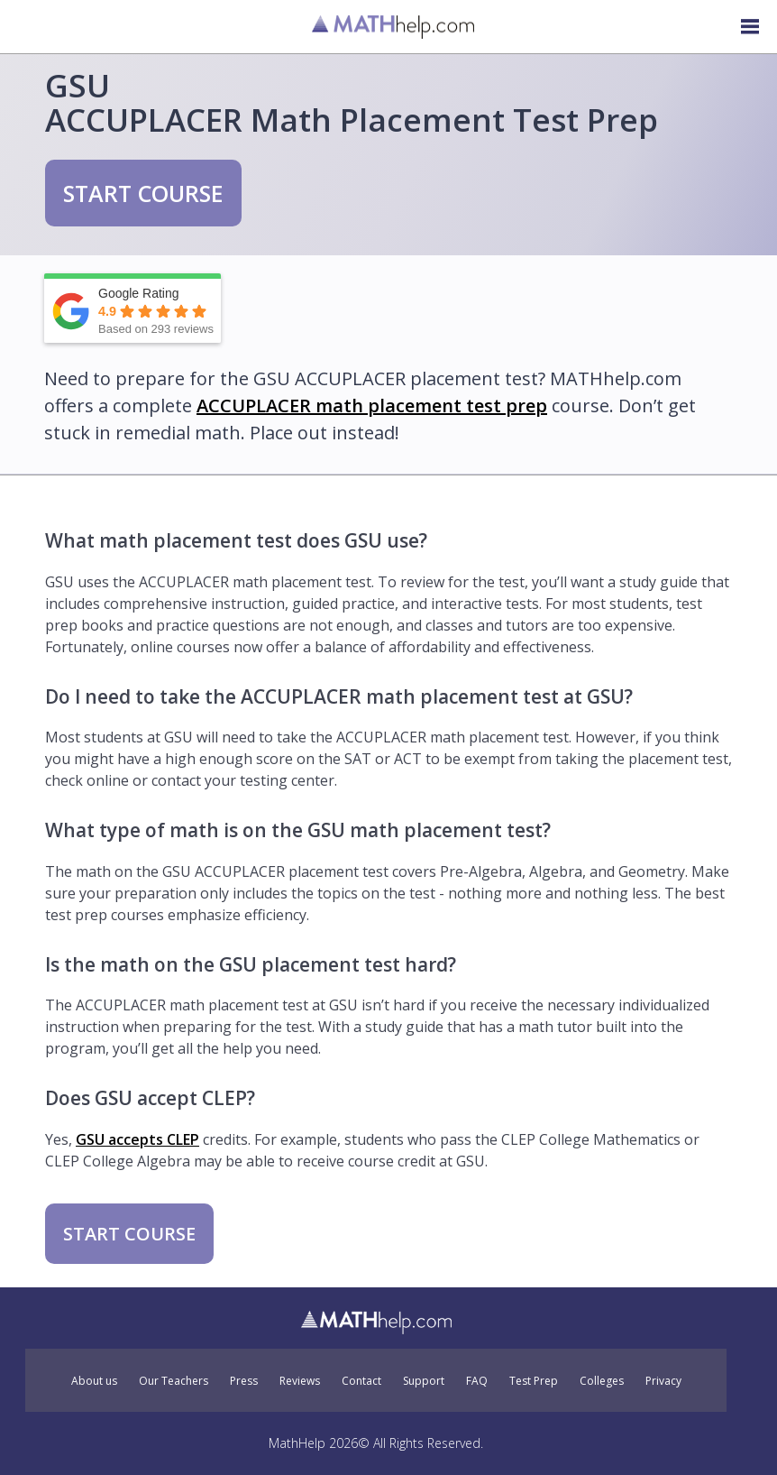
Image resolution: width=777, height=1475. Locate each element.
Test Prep (533, 1381)
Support (423, 1381)
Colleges (602, 1381)
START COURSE (143, 193)
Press (244, 1381)
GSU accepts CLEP (137, 1139)
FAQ (477, 1381)
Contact (361, 1381)
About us (94, 1381)
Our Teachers (173, 1381)
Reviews (299, 1381)
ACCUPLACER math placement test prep (372, 405)
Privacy (663, 1381)
